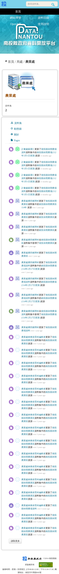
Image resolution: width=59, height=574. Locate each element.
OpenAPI (15, 24)
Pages (15, 140)
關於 (15, 134)
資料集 (16, 123)
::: (3, 11)
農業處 (30, 61)
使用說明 (43, 24)
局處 (20, 61)
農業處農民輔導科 (30, 201)
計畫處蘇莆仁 (28, 149)
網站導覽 (15, 17)
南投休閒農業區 (46, 217)
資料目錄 (43, 17)
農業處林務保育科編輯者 (33, 337)
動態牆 (16, 128)
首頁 (18, 11)
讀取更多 (15, 541)
